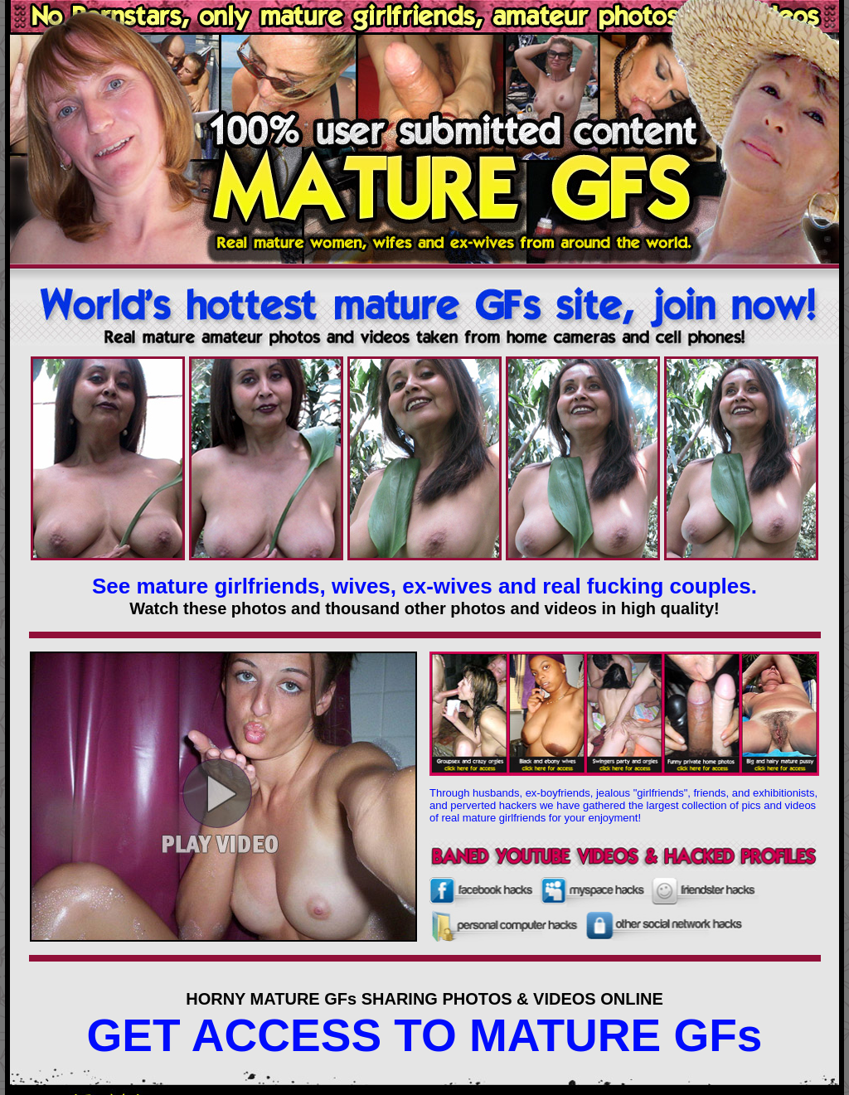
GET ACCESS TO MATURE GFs (425, 1035)
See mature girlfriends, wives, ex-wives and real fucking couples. (424, 586)
